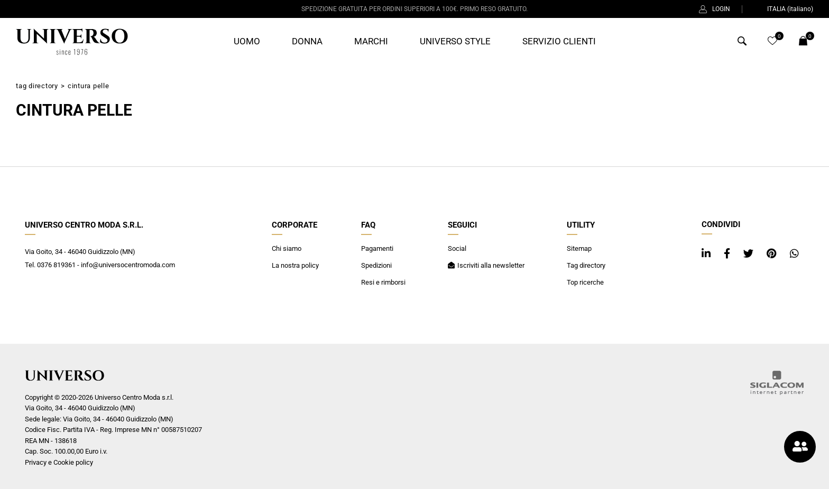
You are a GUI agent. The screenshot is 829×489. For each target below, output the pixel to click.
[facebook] (728, 254)
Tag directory (37, 86)
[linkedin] (707, 254)
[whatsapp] (794, 254)
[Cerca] (742, 42)
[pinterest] (773, 254)
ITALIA (783, 9)
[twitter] (749, 254)
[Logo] (72, 41)
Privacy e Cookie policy (59, 462)
